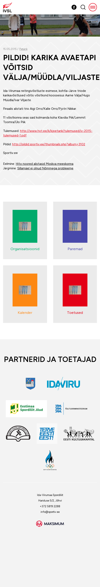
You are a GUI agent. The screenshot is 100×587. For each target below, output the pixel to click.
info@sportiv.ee (50, 511)
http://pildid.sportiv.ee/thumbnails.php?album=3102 (48, 144)
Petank (23, 49)
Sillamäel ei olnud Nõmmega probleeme (45, 168)
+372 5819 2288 (50, 506)
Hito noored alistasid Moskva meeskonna (44, 164)
